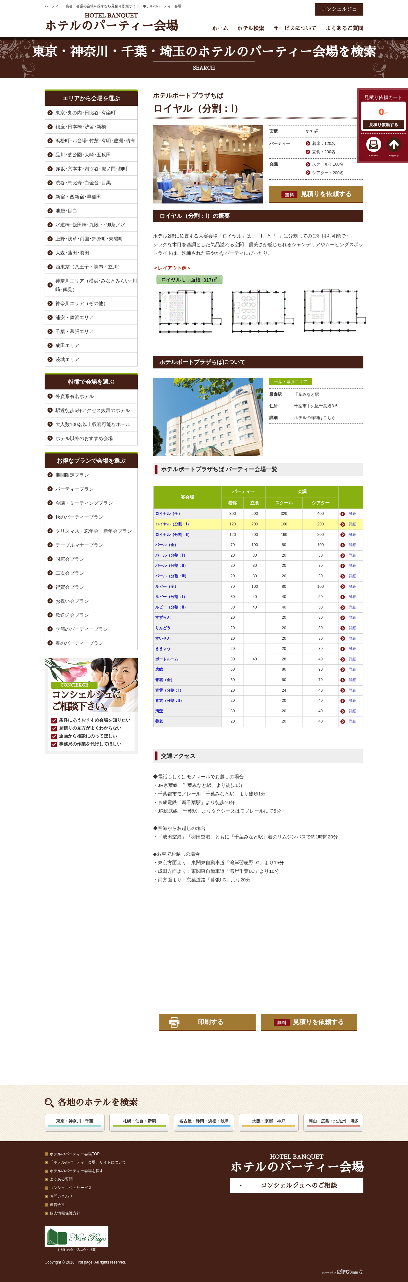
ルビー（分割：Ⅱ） (171, 607)
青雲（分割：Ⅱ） (169, 700)
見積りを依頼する (316, 194)
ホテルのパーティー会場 (111, 22)
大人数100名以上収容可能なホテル (92, 424)
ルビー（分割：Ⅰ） (171, 597)
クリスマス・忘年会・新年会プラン (93, 531)
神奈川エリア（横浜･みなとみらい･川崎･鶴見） (96, 285)
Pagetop (394, 155)
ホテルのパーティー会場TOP (74, 1154)
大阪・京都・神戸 (268, 1121)
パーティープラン (74, 489)
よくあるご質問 (344, 28)
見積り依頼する (383, 124)
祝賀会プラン (69, 587)
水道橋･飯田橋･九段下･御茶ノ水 (90, 224)
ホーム (220, 28)
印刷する (210, 1021)
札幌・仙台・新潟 (139, 1121)
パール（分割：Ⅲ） (171, 576)
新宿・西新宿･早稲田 (78, 196)
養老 (159, 721)
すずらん (163, 617)
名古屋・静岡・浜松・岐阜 (204, 1121)
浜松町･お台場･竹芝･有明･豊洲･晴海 (95, 140)
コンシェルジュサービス (71, 1188)
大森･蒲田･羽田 (72, 252)
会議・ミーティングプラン (84, 503)
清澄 (159, 711)
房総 (159, 669)
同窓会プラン (69, 559)
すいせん (163, 638)
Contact (373, 155)
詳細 (352, 513)
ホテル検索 (250, 28)
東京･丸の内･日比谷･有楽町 (85, 112)
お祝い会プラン (72, 601)
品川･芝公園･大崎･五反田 (83, 154)
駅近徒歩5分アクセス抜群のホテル (92, 410)
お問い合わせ (61, 1196)
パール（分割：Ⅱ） (171, 565)
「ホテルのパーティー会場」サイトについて (88, 1162)
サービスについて (295, 28)
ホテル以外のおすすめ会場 (84, 438)
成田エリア (67, 345)
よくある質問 (61, 1179)
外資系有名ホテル (74, 396)
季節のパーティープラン (81, 629)
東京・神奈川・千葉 (74, 1121)
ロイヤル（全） (168, 513)
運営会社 (57, 1204)
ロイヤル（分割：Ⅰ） (173, 524)
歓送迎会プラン (72, 615)
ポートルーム (166, 659)
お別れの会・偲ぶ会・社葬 (76, 1238)
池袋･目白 (66, 210)
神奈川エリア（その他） (81, 303)
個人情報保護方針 (65, 1213)
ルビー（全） (166, 586)
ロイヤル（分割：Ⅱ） (173, 534)
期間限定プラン (72, 475)
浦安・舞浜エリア (74, 317)
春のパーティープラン (79, 643)
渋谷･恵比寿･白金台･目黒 (83, 182)
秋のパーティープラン (79, 517)
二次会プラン (69, 573)
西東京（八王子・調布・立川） (88, 266)
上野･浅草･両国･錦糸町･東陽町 (89, 238)
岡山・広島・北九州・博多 (333, 1121)
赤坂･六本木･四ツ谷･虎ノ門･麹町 (91, 168)
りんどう (163, 628)
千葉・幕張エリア (290, 381)
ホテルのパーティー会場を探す (76, 1171)
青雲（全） (164, 680)
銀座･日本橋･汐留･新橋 (80, 126)
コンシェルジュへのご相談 (298, 1185)
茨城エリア (67, 359)
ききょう (163, 648)
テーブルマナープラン (79, 545)
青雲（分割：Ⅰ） (169, 690)
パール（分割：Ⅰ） (171, 555)
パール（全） (166, 545)
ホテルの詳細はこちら (315, 417)
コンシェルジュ (339, 9)
